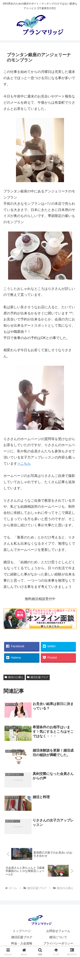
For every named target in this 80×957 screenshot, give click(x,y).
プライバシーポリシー (58, 943)
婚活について (58, 937)
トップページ (22, 931)
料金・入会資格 (21, 943)
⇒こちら (24, 463)
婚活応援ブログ (21, 937)
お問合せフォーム (58, 931)
